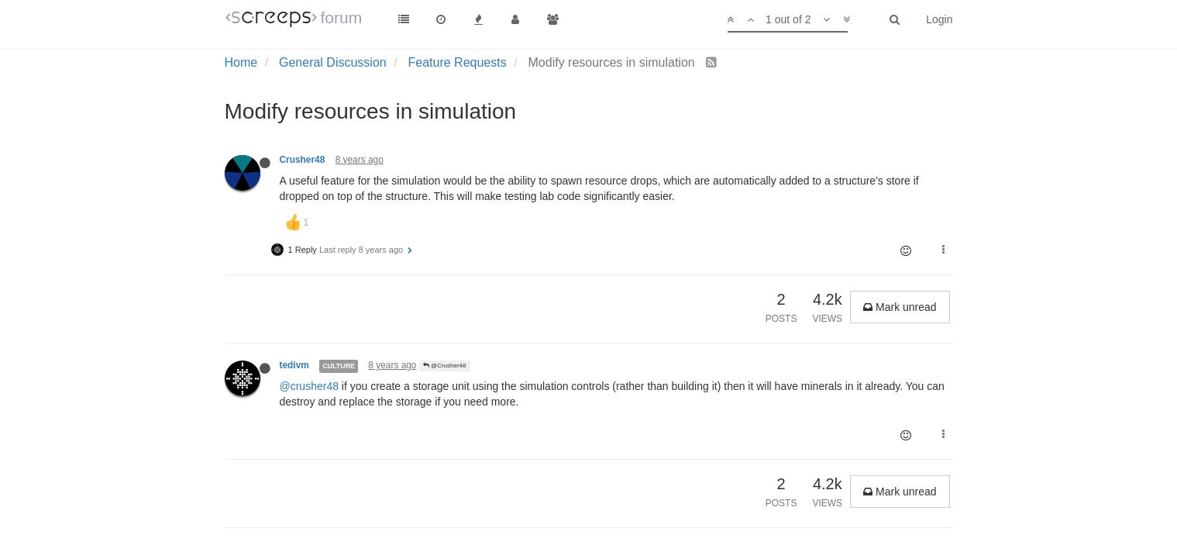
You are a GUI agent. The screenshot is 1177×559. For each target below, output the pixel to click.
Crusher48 (302, 159)
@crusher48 (309, 386)
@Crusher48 (444, 365)
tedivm (294, 365)
